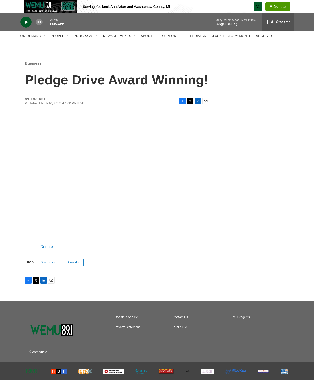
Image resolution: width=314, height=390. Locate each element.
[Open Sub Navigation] (44, 46)
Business (33, 73)
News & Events (117, 46)
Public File (180, 337)
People (57, 46)
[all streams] (278, 32)
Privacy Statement (127, 337)
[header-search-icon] (260, 11)
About (146, 46)
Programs (84, 46)
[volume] (39, 32)
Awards (73, 272)
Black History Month (231, 46)
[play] (26, 32)
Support (170, 46)
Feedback (197, 46)
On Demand (30, 46)
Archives (265, 46)
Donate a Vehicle (126, 327)
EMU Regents (240, 327)
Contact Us (180, 327)
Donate (282, 11)
